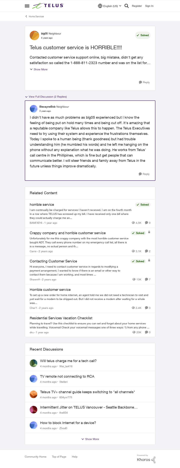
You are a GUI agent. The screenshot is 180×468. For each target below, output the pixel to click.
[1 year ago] (50, 223)
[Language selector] (109, 6)
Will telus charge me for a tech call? (68, 361)
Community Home (35, 456)
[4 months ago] (48, 366)
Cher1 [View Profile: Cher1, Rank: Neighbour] (33, 307)
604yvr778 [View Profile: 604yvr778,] (65, 397)
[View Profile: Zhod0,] (33, 425)
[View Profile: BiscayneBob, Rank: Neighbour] (33, 109)
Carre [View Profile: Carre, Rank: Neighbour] (33, 251)
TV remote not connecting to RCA (67, 376)
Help (74, 456)
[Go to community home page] (48, 6)
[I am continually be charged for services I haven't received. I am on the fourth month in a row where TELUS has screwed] (81, 214)
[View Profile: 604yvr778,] (33, 394)
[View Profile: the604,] (33, 409)
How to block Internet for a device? (68, 423)
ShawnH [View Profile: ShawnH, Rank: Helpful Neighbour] (35, 279)
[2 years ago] (45, 251)
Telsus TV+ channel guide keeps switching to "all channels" (87, 392)
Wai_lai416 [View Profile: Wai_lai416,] (65, 366)
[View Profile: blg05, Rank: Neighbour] (34, 35)
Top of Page (59, 456)
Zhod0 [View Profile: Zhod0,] (63, 428)
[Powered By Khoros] (146, 459)
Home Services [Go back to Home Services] (34, 16)
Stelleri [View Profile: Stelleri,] (63, 381)
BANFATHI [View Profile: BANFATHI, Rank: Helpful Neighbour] (36, 222)
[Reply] (144, 82)
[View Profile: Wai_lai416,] (33, 363)
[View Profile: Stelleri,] (33, 379)
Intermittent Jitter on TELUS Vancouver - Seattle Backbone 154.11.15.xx (87, 407)
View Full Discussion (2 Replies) (46, 96)
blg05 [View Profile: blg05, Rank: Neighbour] (44, 33)
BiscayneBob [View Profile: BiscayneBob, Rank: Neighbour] (47, 106)
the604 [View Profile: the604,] (63, 412)
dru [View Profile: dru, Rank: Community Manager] (32, 332)
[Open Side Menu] (27, 6)
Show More (39, 69)
